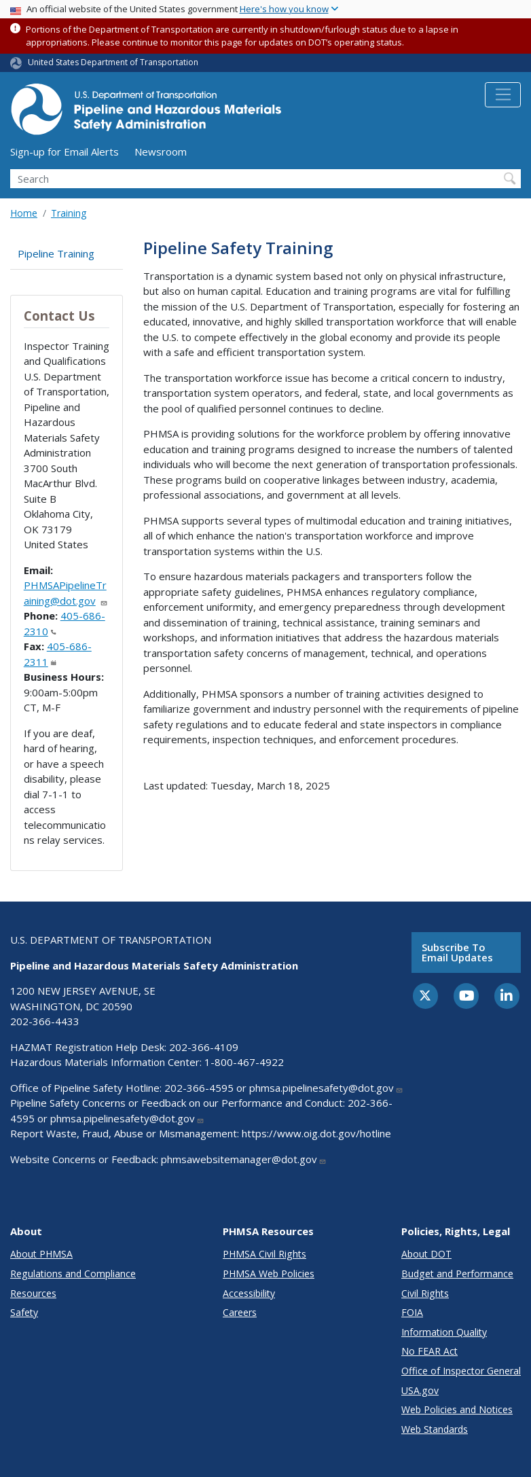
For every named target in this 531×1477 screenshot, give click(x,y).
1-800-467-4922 (244, 1062)
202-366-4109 (203, 1047)
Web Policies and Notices (457, 1409)
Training (68, 213)
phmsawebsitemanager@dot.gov (244, 1159)
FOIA (412, 1312)
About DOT (426, 1253)
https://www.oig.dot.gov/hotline (316, 1133)
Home (23, 213)
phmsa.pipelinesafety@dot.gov (326, 1088)
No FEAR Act (429, 1351)
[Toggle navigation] (503, 95)
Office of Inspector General (461, 1370)
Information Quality (444, 1331)
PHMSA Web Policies (268, 1273)
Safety (24, 1312)
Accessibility (249, 1293)
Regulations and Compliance (73, 1273)
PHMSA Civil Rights (264, 1253)
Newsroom (160, 151)
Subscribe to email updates (457, 952)
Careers (240, 1312)
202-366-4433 (44, 1021)
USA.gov (420, 1390)
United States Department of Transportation (113, 62)
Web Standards (434, 1429)
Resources (33, 1293)
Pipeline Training (56, 253)
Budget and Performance (457, 1273)
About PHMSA (41, 1253)
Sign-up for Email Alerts (64, 151)
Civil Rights (425, 1293)
